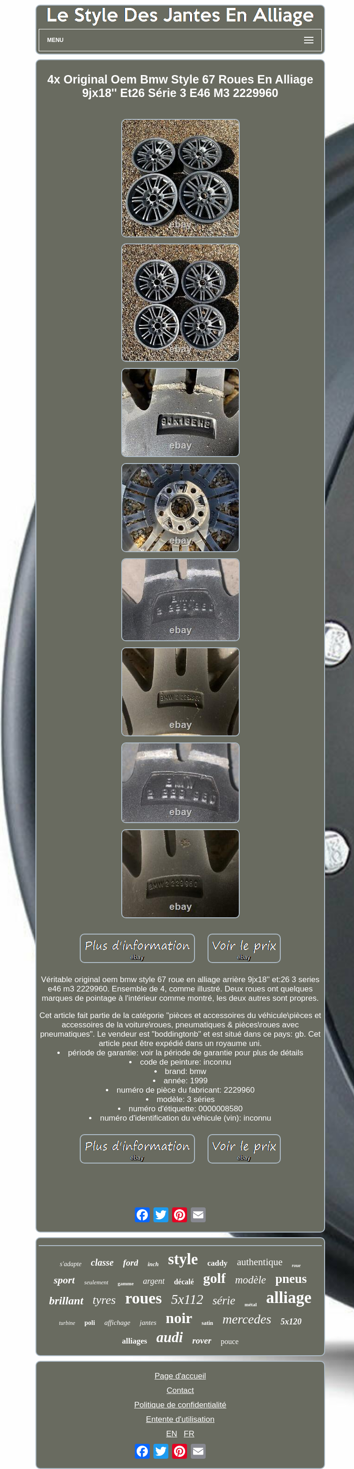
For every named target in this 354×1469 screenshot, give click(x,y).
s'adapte (71, 1264)
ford (131, 1263)
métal (250, 1304)
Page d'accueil (180, 1376)
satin (207, 1323)
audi (169, 1337)
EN (171, 1433)
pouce (229, 1341)
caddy (217, 1263)
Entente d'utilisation (180, 1419)
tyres (104, 1300)
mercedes (246, 1319)
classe (102, 1262)
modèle (250, 1280)
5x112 (187, 1299)
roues (143, 1298)
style (183, 1259)
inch (153, 1264)
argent (154, 1281)
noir (179, 1318)
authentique (260, 1262)
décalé (184, 1282)
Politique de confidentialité (180, 1404)
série (224, 1300)
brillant (66, 1301)
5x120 (291, 1321)
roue (296, 1265)
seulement (96, 1282)
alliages (134, 1341)
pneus (291, 1279)
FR (189, 1433)
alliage (289, 1298)
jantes (147, 1322)
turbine (67, 1323)
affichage (117, 1322)
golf (214, 1278)
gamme (125, 1283)
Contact (180, 1390)
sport (64, 1280)
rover (201, 1340)
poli (89, 1322)
